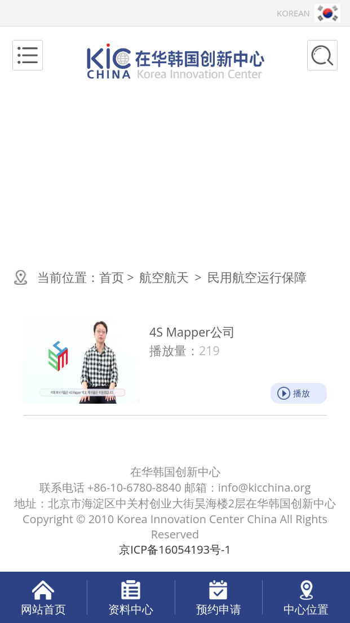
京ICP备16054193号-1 (175, 549)
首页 (111, 277)
